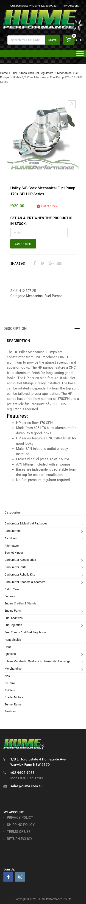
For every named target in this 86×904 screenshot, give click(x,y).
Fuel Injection (13, 625)
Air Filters (11, 538)
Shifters (10, 690)
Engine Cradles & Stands (20, 603)
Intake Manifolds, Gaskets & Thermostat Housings (37, 661)
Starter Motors (14, 697)
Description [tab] (15, 328)
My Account (71, 5)
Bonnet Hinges (14, 552)
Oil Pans (10, 683)
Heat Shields (13, 639)
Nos (7, 676)
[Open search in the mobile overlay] (33, 40)
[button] (72, 104)
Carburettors (13, 531)
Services (10, 711)
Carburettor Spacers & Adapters (25, 582)
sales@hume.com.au (26, 786)
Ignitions (10, 654)
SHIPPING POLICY (21, 825)
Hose (8, 647)
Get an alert (23, 244)
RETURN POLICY (19, 839)
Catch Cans (12, 589)
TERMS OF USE (19, 832)
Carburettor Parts (16, 567)
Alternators (12, 545)
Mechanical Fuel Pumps (44, 296)
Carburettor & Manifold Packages (26, 523)
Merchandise (13, 668)
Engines (10, 596)
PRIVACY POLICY (20, 817)
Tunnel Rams (13, 704)
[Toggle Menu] (80, 55)
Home (4, 73)
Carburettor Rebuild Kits (20, 574)
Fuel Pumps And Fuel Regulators (32, 73)
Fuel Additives (14, 618)
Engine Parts (13, 610)
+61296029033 (47, 5)
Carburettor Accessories (20, 559)
